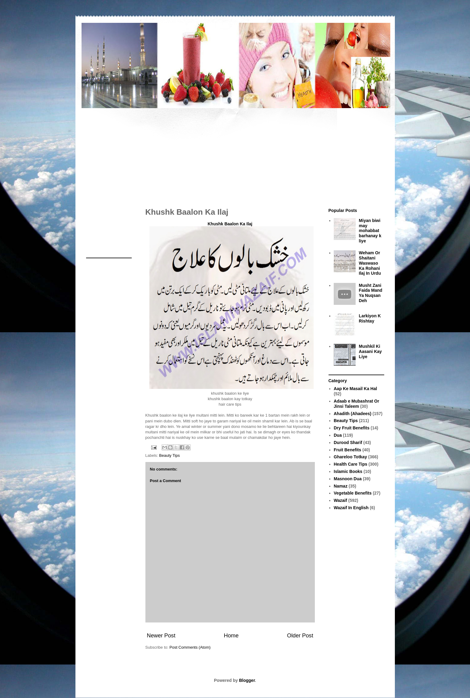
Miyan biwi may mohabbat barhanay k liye (370, 230)
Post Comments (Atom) (190, 647)
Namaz (340, 486)
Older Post (300, 636)
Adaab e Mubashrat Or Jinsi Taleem (356, 404)
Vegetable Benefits (353, 493)
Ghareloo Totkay (350, 456)
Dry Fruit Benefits (351, 427)
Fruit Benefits (347, 449)
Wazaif (340, 500)
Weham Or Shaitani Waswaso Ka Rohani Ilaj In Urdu (370, 263)
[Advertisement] (235, 154)
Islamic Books (348, 471)
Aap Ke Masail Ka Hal (355, 388)
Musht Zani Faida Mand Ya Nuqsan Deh (370, 293)
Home (231, 636)
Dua (338, 435)
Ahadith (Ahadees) (352, 413)
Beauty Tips (169, 455)
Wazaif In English (351, 507)
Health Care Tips (350, 464)
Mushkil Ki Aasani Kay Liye (370, 351)
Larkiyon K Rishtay (370, 318)
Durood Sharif (348, 442)
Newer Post (161, 636)
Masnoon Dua (348, 478)
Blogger (247, 680)
